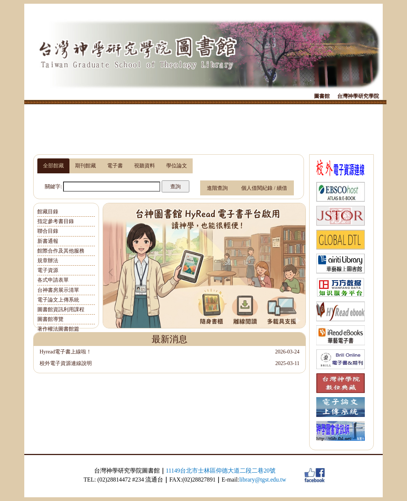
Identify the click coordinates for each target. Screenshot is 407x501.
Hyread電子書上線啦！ (65, 352)
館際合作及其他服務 (60, 251)
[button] (112, 272)
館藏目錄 (47, 211)
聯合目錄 (47, 231)
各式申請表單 (53, 280)
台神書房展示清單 (58, 290)
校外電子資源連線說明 (66, 363)
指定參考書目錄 (55, 221)
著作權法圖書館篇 (58, 329)
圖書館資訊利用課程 (60, 309)
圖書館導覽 (50, 319)
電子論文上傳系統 (58, 300)
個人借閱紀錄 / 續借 (264, 188)
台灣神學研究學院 (358, 96)
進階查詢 (217, 188)
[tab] (53, 165)
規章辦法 (47, 260)
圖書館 (322, 96)
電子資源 (47, 270)
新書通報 (47, 241)
